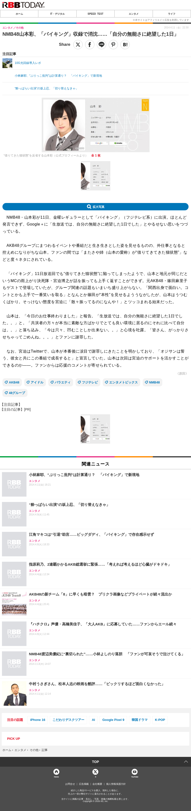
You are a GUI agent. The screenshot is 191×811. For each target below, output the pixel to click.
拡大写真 (98, 206)
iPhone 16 (37, 720)
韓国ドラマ (140, 720)
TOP (95, 762)
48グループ (17, 393)
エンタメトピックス (123, 382)
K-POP (160, 720)
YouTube (134, 776)
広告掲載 (84, 784)
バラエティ (63, 382)
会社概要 (97, 784)
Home (56, 776)
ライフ (171, 13)
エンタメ (134, 13)
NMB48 (154, 382)
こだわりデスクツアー (68, 720)
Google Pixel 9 (113, 720)
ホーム (19, 13)
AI (93, 720)
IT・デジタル (57, 13)
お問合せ (70, 784)
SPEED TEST (95, 13)
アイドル (37, 382)
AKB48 (14, 382)
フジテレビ (90, 382)
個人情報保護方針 (116, 784)
